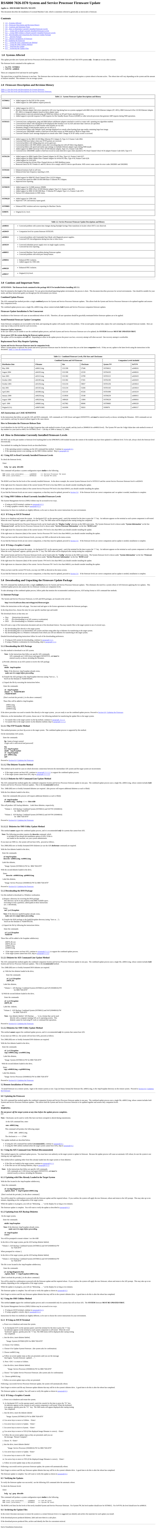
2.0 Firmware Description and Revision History (22, 25)
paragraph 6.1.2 (43, 1166)
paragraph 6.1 (58, 1144)
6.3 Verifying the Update (14, 46)
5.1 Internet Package (13, 37)
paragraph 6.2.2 (35, 1313)
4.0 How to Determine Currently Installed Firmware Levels (26, 29)
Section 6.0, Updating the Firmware (110, 713)
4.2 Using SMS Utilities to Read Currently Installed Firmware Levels (30, 33)
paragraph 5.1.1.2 (59, 722)
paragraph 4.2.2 (35, 507)
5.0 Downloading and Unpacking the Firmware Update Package (28, 35)
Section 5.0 (74, 493)
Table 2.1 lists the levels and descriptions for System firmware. (23, 89)
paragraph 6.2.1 (38, 1311)
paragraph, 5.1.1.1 (58, 720)
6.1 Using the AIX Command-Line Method (21, 42)
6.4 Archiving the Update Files (17, 48)
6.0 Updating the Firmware (15, 41)
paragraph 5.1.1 (47, 641)
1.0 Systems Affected (13, 23)
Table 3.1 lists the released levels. (20, 349)
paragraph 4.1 (68, 449)
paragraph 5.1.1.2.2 (43, 775)
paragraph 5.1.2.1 (44, 952)
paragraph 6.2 (68, 1146)
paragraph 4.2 (64, 451)
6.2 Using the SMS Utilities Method (18, 44)
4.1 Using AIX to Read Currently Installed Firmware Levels (27, 31)
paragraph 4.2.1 (38, 505)
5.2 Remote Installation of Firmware (18, 39)
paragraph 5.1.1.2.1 (44, 773)
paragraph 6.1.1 (48, 1164)
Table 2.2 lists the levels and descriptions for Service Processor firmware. (26, 91)
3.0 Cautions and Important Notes (17, 27)
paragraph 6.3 (64, 1208)
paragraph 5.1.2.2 (43, 954)
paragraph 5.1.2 (50, 643)
